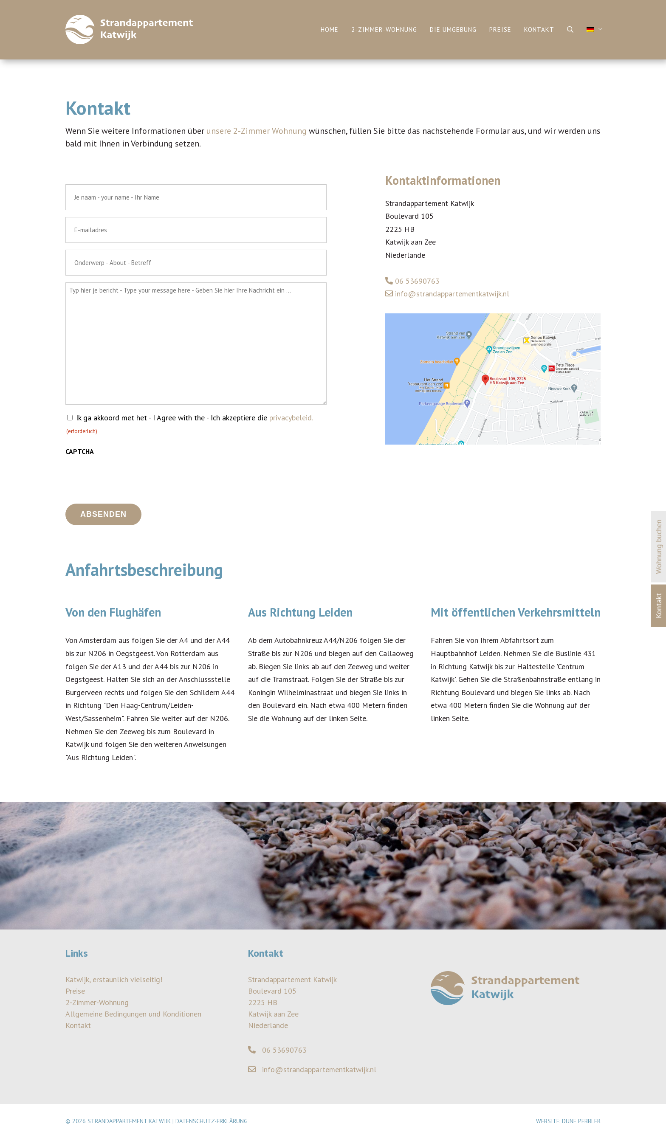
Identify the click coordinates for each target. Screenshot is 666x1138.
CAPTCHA (79, 451)
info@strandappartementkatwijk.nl (447, 294)
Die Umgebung (453, 29)
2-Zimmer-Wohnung (384, 29)
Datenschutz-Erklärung (211, 1121)
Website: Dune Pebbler (568, 1121)
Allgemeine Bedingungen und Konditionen (133, 1014)
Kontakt (539, 29)
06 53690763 (412, 281)
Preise (500, 29)
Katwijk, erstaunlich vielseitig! (113, 979)
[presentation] (130, 477)
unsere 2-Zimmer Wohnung (256, 130)
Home (330, 29)
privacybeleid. (291, 418)
